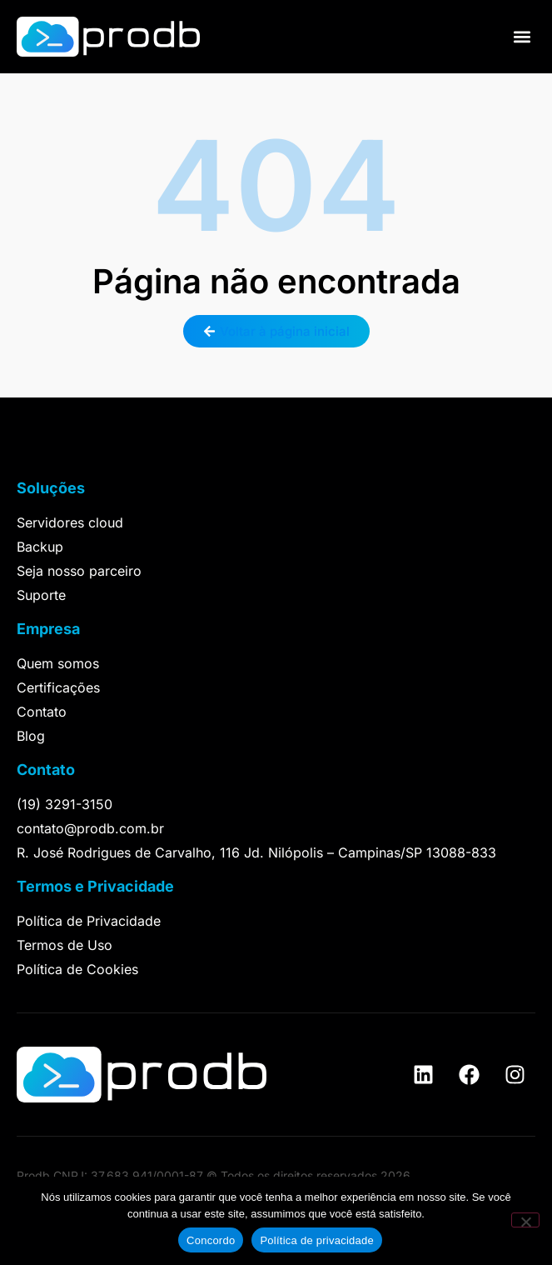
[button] (521, 37)
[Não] (525, 1220)
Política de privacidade (317, 1240)
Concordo (210, 1240)
